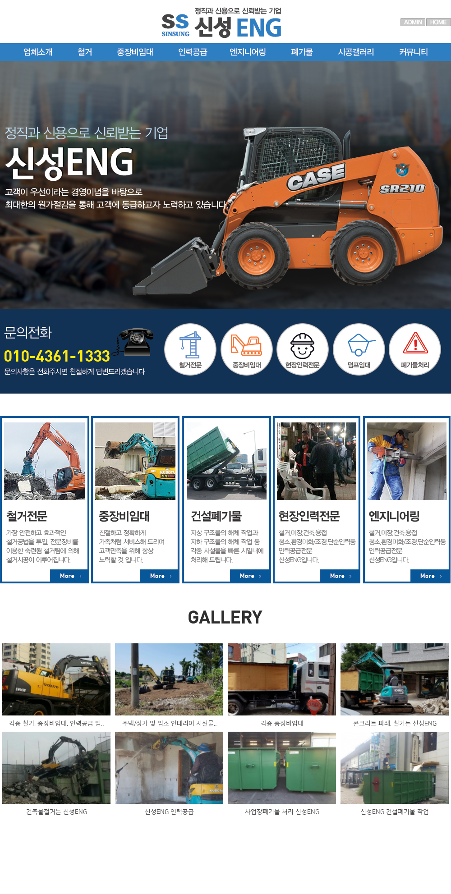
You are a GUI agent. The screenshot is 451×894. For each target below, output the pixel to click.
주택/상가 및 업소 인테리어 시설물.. (169, 723)
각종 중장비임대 (282, 723)
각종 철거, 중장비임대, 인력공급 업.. (56, 723)
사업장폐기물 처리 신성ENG (282, 812)
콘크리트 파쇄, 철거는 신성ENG (395, 723)
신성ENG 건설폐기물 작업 (394, 812)
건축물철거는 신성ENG (56, 812)
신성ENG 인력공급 (169, 812)
